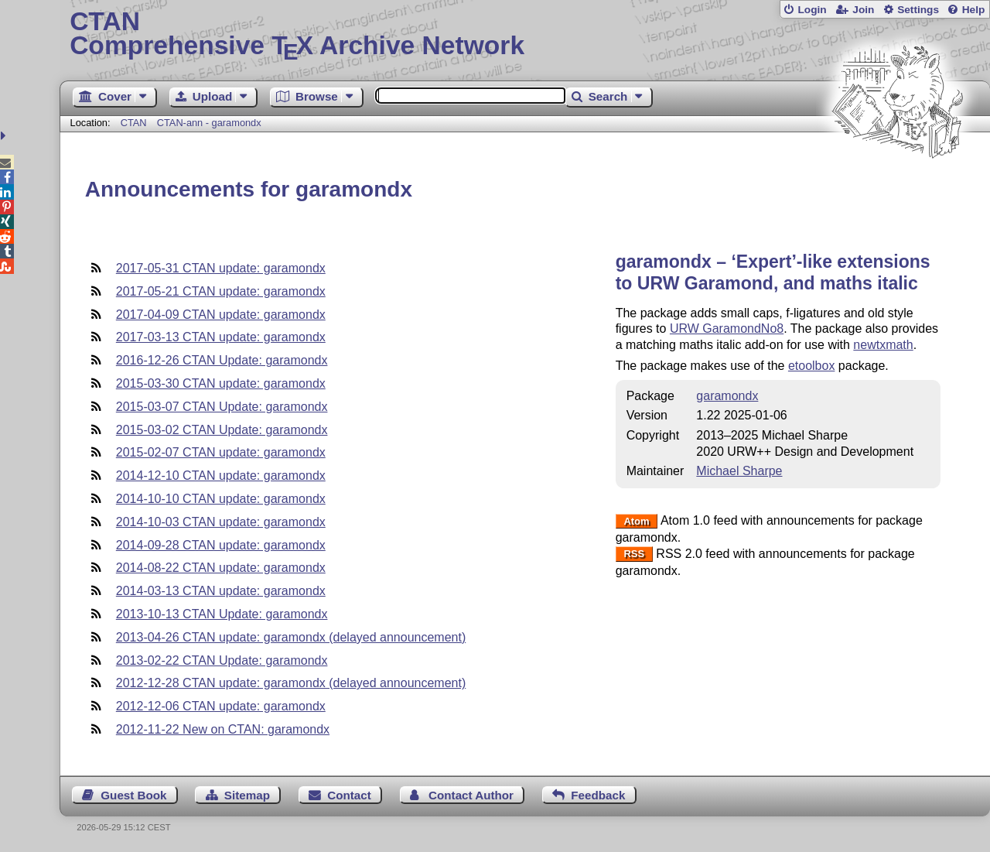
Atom (636, 521)
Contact (349, 795)
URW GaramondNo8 (726, 328)
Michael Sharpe (739, 470)
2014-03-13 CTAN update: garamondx (221, 590)
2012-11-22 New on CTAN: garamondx (222, 729)
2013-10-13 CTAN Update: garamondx (222, 614)
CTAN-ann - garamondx (209, 122)
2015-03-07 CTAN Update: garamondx (222, 406)
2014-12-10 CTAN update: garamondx (221, 475)
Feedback (598, 795)
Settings (918, 9)
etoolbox (811, 365)
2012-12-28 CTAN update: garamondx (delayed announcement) (291, 682)
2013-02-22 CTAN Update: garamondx (222, 660)
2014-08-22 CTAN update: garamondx (221, 567)
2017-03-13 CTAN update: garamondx (221, 337)
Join (863, 9)
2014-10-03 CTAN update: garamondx (221, 522)
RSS (633, 554)
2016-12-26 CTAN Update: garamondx (222, 360)
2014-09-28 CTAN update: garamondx (221, 545)
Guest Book (133, 795)
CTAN (134, 122)
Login (811, 9)
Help (973, 9)
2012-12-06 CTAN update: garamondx (221, 706)
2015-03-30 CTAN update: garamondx (221, 383)
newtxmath (883, 344)
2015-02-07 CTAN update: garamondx (221, 452)
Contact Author (471, 795)
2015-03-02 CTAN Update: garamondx (222, 429)
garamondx (727, 395)
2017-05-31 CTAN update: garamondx (221, 268)
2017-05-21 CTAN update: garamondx (221, 291)
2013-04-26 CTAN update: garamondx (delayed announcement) (291, 637)
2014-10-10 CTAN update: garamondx (221, 498)
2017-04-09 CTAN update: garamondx (221, 314)
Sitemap (247, 795)
